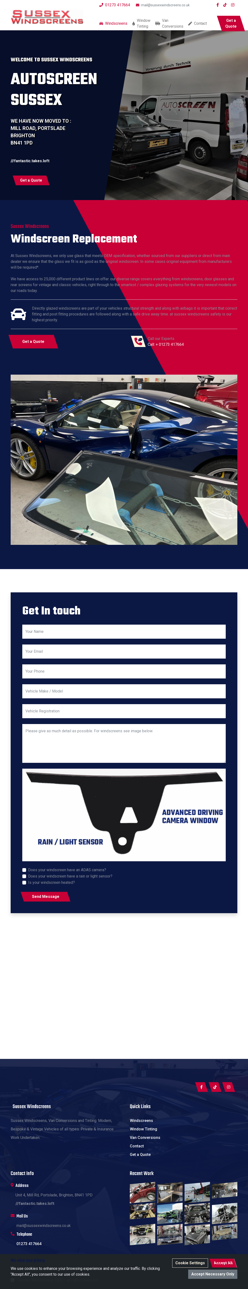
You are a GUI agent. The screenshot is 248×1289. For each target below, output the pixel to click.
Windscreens (113, 23)
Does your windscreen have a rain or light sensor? (70, 876)
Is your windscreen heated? (51, 882)
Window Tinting (141, 23)
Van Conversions (169, 23)
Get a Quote (140, 1154)
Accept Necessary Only (212, 1274)
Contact (197, 23)
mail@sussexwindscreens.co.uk (163, 5)
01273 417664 (114, 5)
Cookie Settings (190, 1263)
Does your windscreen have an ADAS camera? (67, 870)
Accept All (223, 1263)
